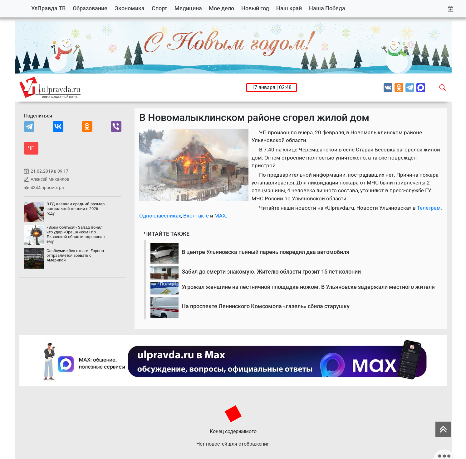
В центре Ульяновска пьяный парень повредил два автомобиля (265, 252)
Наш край (289, 8)
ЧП (31, 148)
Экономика (130, 8)
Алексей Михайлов (50, 179)
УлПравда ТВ (48, 8)
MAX (220, 216)
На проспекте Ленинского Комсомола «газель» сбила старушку (266, 306)
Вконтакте (196, 216)
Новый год (255, 8)
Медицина (188, 8)
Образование (90, 8)
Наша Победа (327, 8)
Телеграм (429, 208)
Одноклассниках (160, 216)
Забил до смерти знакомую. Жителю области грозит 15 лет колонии (271, 271)
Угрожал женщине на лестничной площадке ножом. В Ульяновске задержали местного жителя (308, 287)
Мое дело (221, 8)
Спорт (159, 8)
